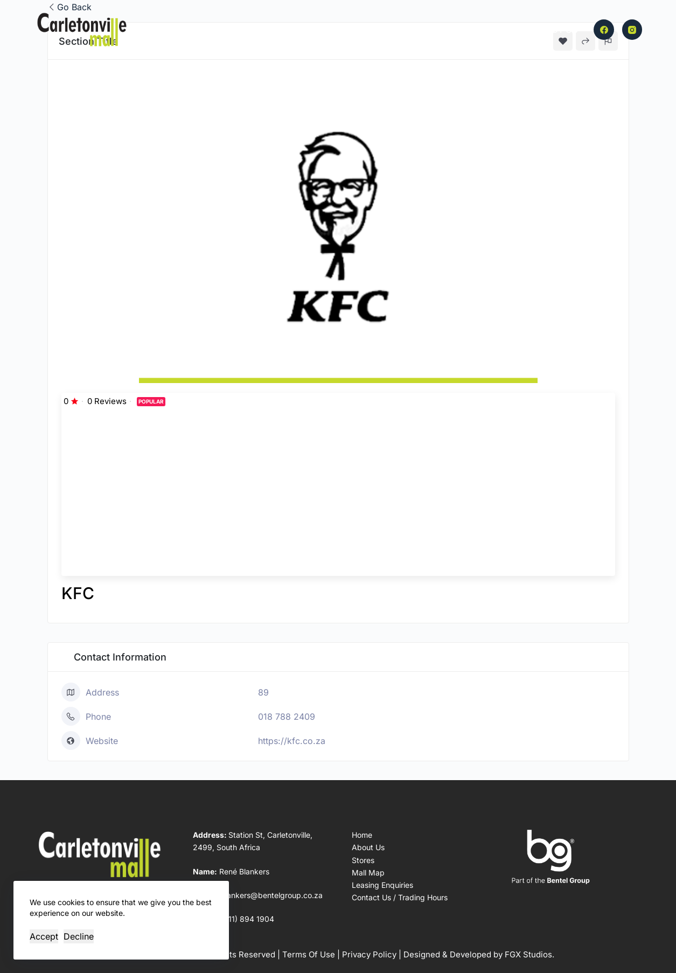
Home (248, 29)
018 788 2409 (286, 716)
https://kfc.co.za (291, 740)
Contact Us (549, 29)
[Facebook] (604, 29)
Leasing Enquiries (469, 29)
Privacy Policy (369, 954)
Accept (44, 936)
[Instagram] (632, 29)
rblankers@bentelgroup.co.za (270, 895)
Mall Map (338, 29)
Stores (288, 29)
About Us (394, 29)
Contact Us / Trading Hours (400, 897)
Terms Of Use (308, 954)
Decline (79, 936)
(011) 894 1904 (247, 918)
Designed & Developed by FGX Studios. (478, 954)
